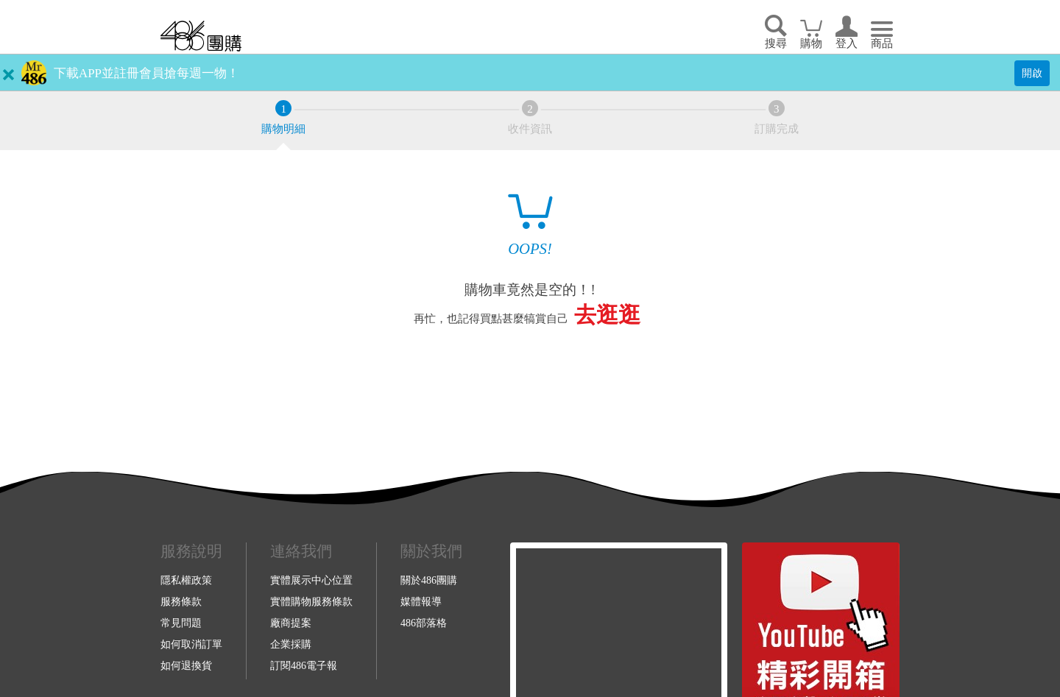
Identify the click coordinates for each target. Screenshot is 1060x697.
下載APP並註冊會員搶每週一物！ (146, 73)
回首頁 (200, 36)
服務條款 (181, 601)
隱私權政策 (186, 580)
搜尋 (776, 43)
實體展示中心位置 (311, 580)
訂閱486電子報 (303, 665)
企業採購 (290, 644)
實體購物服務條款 (311, 601)
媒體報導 (421, 601)
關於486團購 (428, 580)
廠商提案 (290, 623)
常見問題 (181, 623)
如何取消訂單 (191, 644)
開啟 (1032, 73)
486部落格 (423, 623)
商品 (882, 43)
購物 (811, 43)
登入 (846, 43)
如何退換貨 (186, 665)
